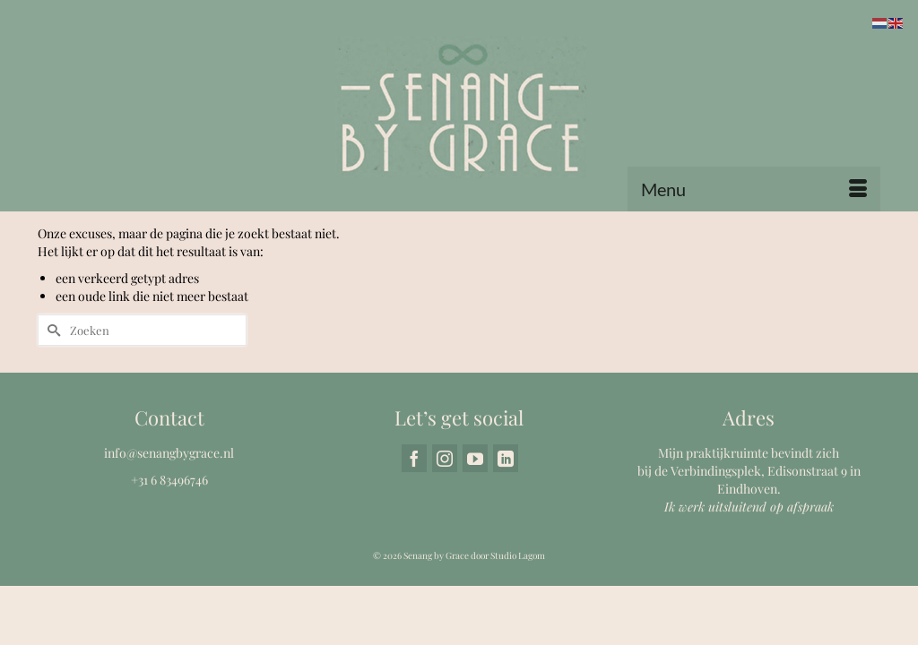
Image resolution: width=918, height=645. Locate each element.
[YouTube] (475, 515)
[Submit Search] (51, 387)
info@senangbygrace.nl (169, 510)
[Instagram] (444, 515)
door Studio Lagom (508, 612)
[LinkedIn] (505, 515)
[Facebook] (414, 515)
